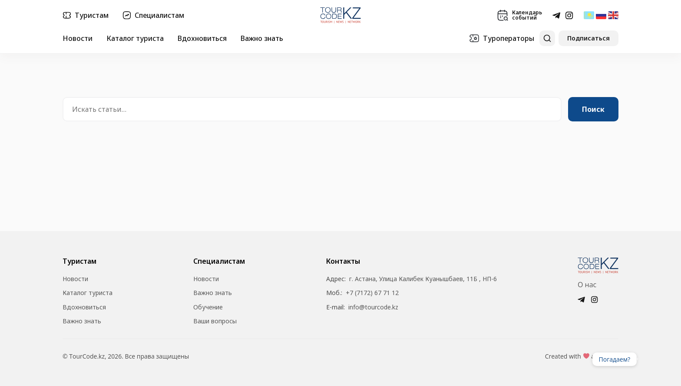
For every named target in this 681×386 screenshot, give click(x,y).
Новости (78, 38)
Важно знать (262, 38)
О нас (587, 285)
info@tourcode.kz (373, 307)
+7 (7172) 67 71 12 (372, 292)
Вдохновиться (202, 38)
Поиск (593, 109)
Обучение (208, 307)
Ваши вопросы (215, 321)
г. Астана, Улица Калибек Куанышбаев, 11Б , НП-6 (423, 278)
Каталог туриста (135, 38)
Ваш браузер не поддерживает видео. (654, 359)
